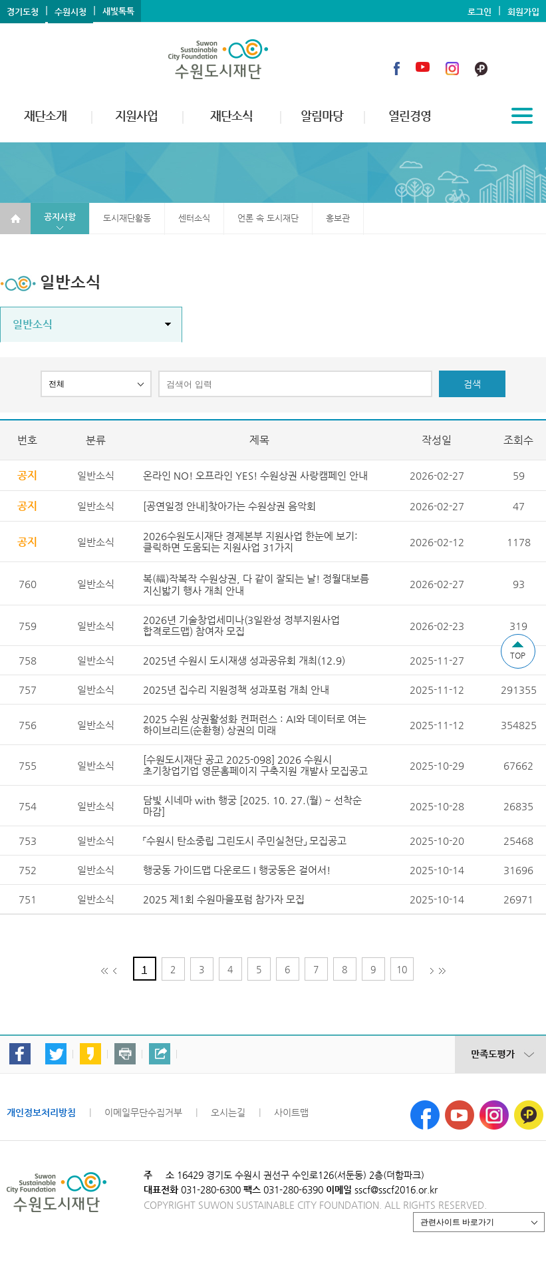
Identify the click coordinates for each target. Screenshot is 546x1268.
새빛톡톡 (118, 11)
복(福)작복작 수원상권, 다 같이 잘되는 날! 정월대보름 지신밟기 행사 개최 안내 (256, 584)
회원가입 (523, 12)
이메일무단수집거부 (143, 1112)
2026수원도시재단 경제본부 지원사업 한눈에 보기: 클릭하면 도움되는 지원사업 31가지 (250, 541)
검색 (472, 384)
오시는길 (228, 1112)
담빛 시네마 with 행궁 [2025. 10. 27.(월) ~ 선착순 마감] (252, 805)
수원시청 (70, 12)
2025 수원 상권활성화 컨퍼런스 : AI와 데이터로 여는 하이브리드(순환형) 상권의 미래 (254, 724)
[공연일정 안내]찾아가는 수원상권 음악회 (229, 506)
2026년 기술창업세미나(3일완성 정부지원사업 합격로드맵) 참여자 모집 (241, 625)
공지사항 (60, 217)
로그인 (479, 12)
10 (401, 969)
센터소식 (194, 218)
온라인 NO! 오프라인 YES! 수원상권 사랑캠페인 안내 (255, 475)
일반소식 (33, 324)
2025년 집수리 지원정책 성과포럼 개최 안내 (236, 689)
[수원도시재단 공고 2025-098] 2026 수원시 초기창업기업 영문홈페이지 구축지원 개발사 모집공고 (255, 765)
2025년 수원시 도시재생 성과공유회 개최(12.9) (244, 660)
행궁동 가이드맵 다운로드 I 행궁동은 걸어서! (237, 869)
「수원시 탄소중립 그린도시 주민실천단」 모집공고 (244, 840)
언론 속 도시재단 (268, 218)
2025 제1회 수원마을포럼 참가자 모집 (224, 899)
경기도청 (23, 12)
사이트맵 (291, 1112)
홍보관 (338, 218)
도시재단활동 (127, 218)
